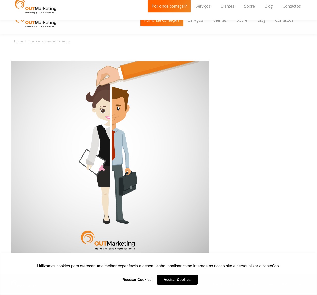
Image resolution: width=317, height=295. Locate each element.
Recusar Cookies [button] (137, 280)
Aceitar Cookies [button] (177, 280)
